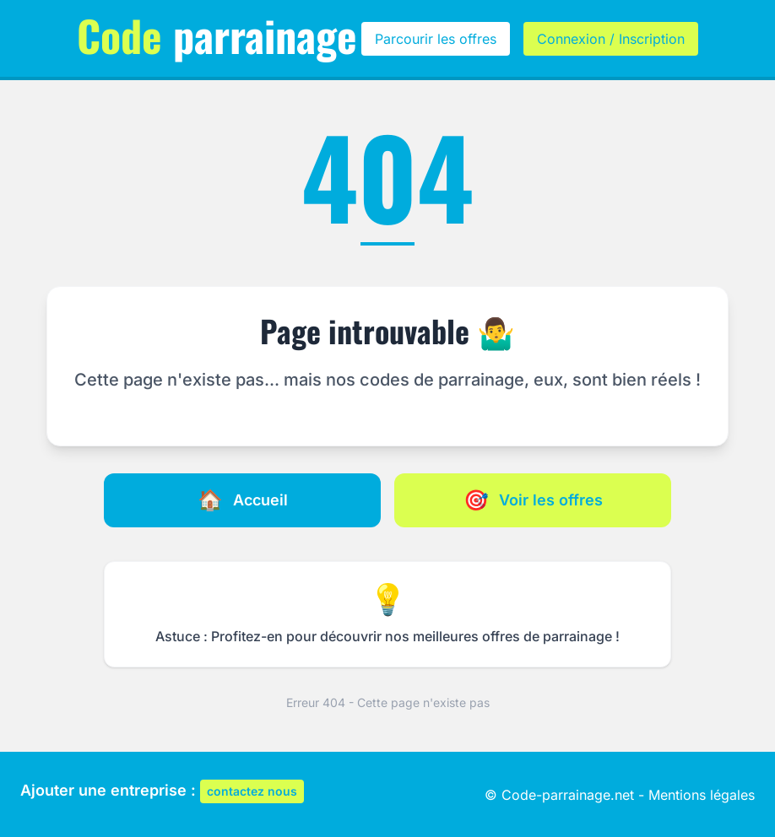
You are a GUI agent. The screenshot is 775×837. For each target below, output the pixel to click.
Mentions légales (701, 794)
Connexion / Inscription (611, 38)
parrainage (217, 34)
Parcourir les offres (435, 38)
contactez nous (252, 791)
